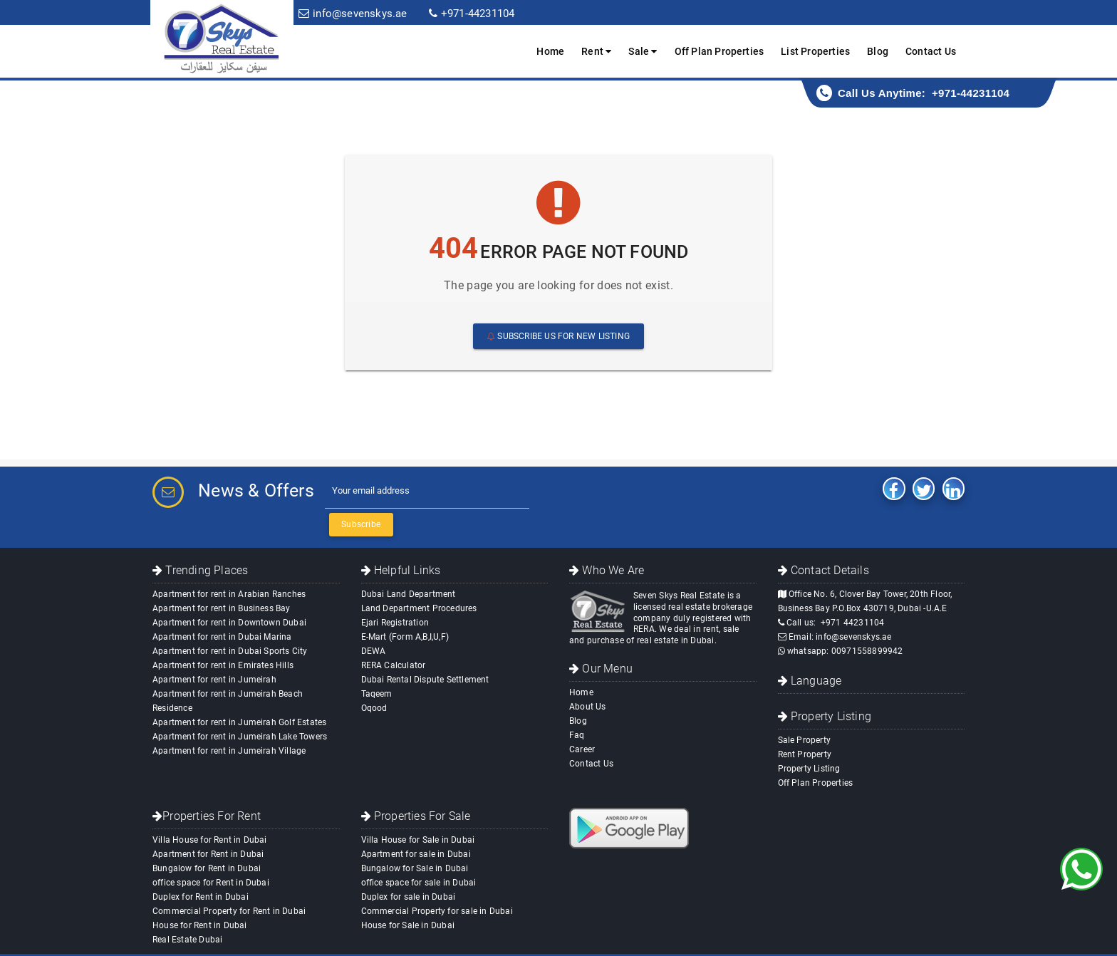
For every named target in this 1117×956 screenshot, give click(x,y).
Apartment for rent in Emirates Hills (222, 633)
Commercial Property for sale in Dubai (437, 879)
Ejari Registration (395, 591)
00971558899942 (867, 619)
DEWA (373, 619)
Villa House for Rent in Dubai (209, 808)
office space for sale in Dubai (419, 851)
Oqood (374, 676)
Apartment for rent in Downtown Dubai (229, 591)
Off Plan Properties (719, 51)
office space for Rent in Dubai (210, 851)
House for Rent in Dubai (199, 893)
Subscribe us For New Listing (558, 336)
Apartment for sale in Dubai (416, 822)
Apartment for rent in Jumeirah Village (229, 719)
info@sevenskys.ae (853, 605)
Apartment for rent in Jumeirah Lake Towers (239, 705)
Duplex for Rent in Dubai (200, 865)
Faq (577, 703)
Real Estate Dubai (187, 908)
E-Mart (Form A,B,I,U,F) (405, 605)
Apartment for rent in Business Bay (221, 576)
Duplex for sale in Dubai (408, 865)
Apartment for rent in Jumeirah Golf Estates (239, 690)
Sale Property (804, 708)
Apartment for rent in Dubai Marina (222, 605)
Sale (642, 51)
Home (550, 51)
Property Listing (809, 737)
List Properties (815, 51)
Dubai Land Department (408, 562)
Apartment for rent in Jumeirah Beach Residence (227, 669)
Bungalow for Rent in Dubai (206, 836)
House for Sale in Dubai (408, 893)
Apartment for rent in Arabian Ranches (229, 562)
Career (582, 717)
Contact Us (930, 51)
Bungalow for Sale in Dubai (415, 836)
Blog (877, 51)
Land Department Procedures (419, 576)
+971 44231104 (853, 591)
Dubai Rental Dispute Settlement (425, 648)
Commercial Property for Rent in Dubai (229, 879)
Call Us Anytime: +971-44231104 (912, 93)
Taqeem (377, 662)
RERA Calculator (393, 633)
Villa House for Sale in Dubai (418, 808)
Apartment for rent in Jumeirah (214, 648)
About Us (587, 675)
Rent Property (805, 722)
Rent (596, 51)
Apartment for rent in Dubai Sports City (230, 619)
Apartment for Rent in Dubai (208, 822)
